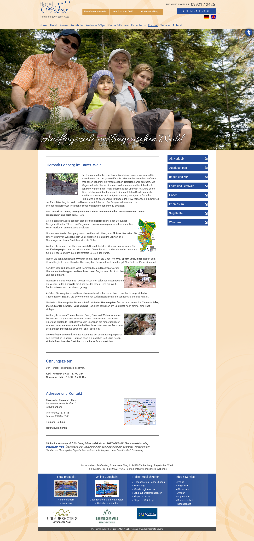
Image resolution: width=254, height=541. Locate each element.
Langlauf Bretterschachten (148, 492)
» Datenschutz (183, 503)
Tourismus (114, 529)
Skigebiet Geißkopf (144, 500)
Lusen (161, 482)
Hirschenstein (141, 482)
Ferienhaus (138, 25)
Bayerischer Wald (135, 529)
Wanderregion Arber (144, 489)
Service (165, 25)
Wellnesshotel (150, 529)
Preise (64, 25)
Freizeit (153, 25)
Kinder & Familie (118, 25)
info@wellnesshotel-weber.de (151, 468)
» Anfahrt (180, 492)
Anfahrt (177, 25)
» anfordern (66, 503)
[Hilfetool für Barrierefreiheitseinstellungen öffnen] (248, 32)
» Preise (180, 482)
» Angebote (182, 485)
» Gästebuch (182, 489)
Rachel (153, 482)
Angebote (76, 25)
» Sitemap (181, 507)
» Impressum (183, 496)
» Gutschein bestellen (106, 503)
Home (43, 25)
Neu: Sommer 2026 (122, 11)
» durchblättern (66, 499)
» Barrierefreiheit (184, 500)
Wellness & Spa (95, 25)
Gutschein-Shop (149, 11)
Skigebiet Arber (142, 496)
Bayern (160, 529)
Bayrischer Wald (55, 446)
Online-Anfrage (196, 11)
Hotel (53, 25)
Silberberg (139, 485)
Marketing (123, 529)
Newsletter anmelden (95, 11)
